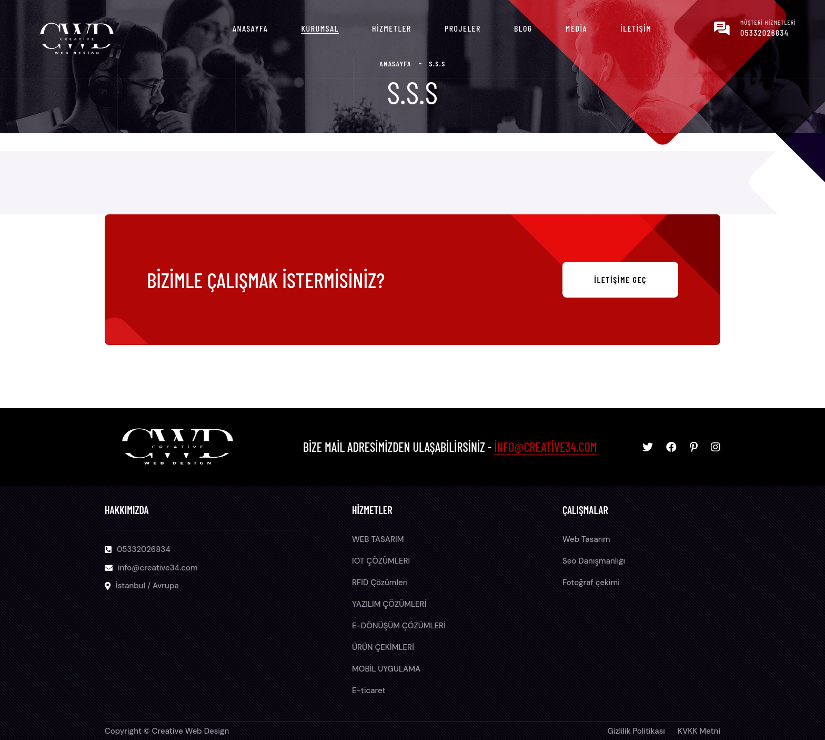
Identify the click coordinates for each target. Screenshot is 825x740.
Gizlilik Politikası (636, 731)
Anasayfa (250, 28)
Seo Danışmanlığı (593, 561)
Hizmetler (391, 28)
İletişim (635, 28)
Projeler (463, 28)
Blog (523, 28)
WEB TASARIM (378, 539)
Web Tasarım (586, 539)
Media (576, 28)
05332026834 (764, 32)
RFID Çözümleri (380, 582)
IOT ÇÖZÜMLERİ (381, 561)
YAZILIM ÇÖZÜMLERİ (389, 604)
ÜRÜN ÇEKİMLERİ (383, 647)
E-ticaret (369, 690)
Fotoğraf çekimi (591, 582)
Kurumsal (320, 28)
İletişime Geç (620, 279)
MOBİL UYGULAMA (386, 669)
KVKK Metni (699, 731)
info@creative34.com (545, 447)
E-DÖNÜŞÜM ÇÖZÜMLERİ (399, 625)
